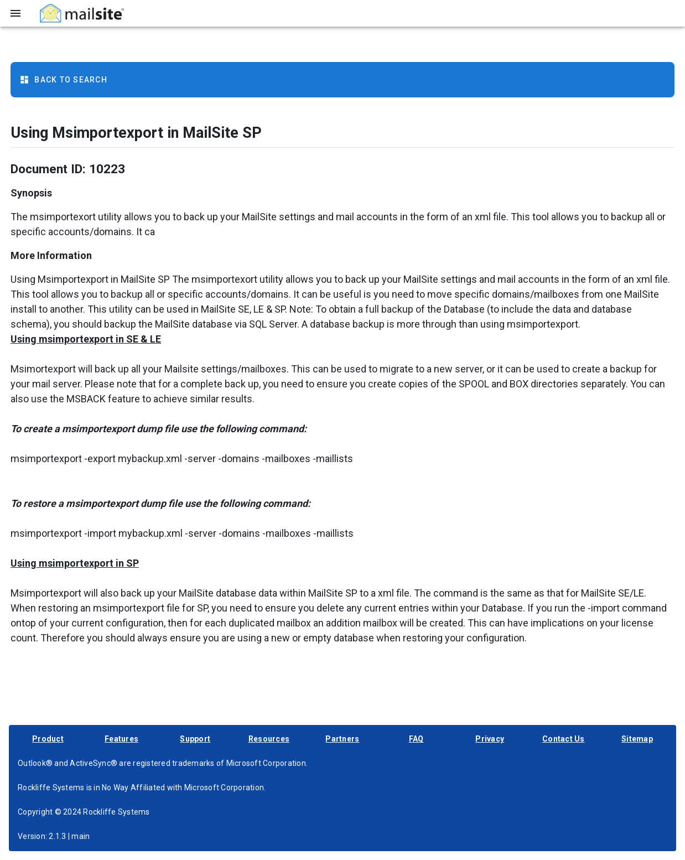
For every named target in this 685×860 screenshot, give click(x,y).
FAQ (416, 738)
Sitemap (637, 738)
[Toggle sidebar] (15, 13)
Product (48, 738)
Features (121, 738)
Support (195, 738)
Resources (268, 738)
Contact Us (563, 738)
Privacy (489, 738)
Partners (342, 738)
